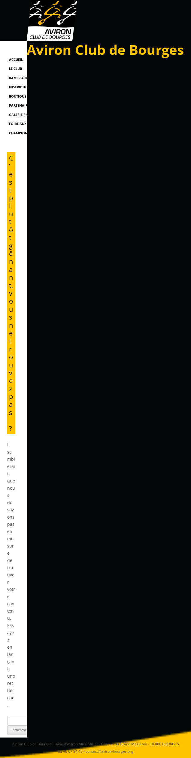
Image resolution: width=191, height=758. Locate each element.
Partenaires (20, 105)
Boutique (17, 96)
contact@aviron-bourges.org (109, 751)
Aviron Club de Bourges (105, 49)
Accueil (16, 59)
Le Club (15, 68)
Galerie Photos (23, 114)
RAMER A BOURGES (24, 78)
